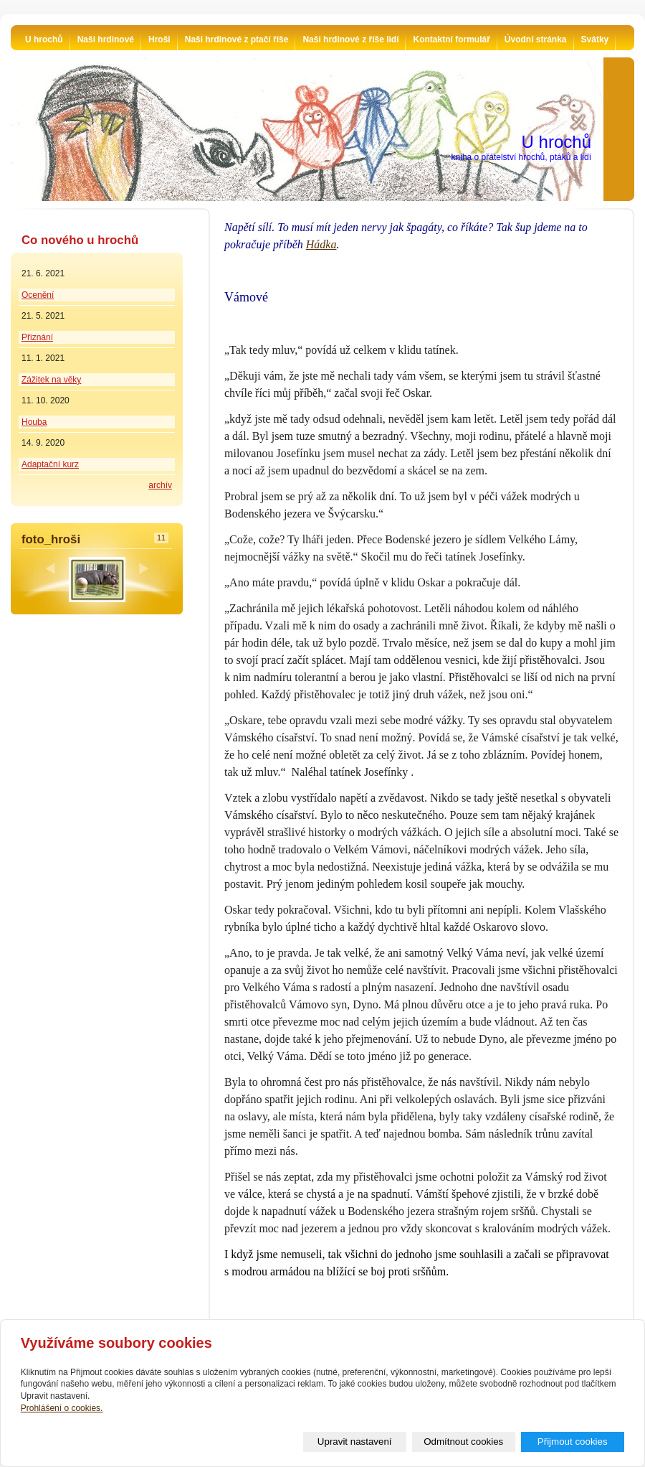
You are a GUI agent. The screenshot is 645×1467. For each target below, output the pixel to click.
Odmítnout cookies (463, 1441)
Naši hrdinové (105, 39)
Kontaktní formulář (451, 39)
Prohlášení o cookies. (62, 1408)
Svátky (595, 39)
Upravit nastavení (354, 1441)
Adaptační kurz (50, 464)
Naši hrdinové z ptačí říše (237, 39)
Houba (34, 422)
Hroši (159, 39)
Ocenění (38, 295)
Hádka (321, 244)
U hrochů (44, 39)
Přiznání (37, 337)
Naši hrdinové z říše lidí (350, 39)
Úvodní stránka (536, 39)
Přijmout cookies (573, 1441)
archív (160, 485)
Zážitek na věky (51, 380)
